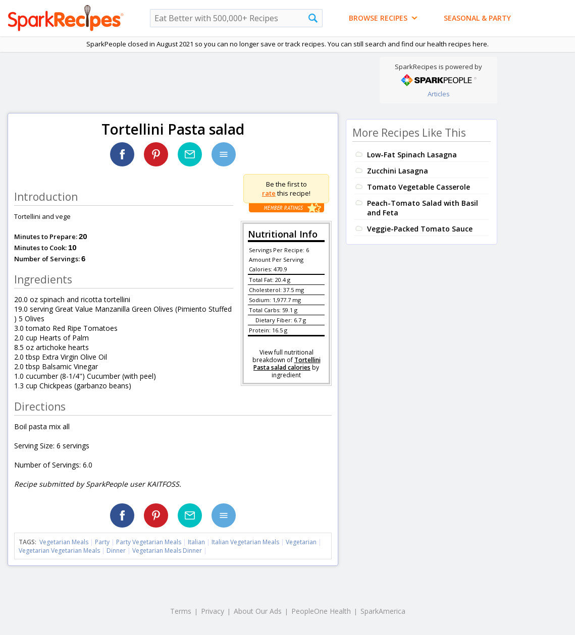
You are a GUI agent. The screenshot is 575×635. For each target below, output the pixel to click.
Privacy (212, 611)
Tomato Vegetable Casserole (418, 187)
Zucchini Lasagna (397, 171)
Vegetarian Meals (63, 542)
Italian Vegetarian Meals (245, 542)
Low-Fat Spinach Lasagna (412, 154)
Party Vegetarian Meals (148, 542)
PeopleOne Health (321, 611)
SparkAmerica (382, 611)
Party (102, 542)
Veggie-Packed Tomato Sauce (420, 229)
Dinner (116, 550)
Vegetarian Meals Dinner (167, 550)
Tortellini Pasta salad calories (287, 364)
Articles (439, 93)
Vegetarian (301, 542)
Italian (196, 542)
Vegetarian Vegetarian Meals (59, 550)
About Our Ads (258, 611)
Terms (180, 611)
